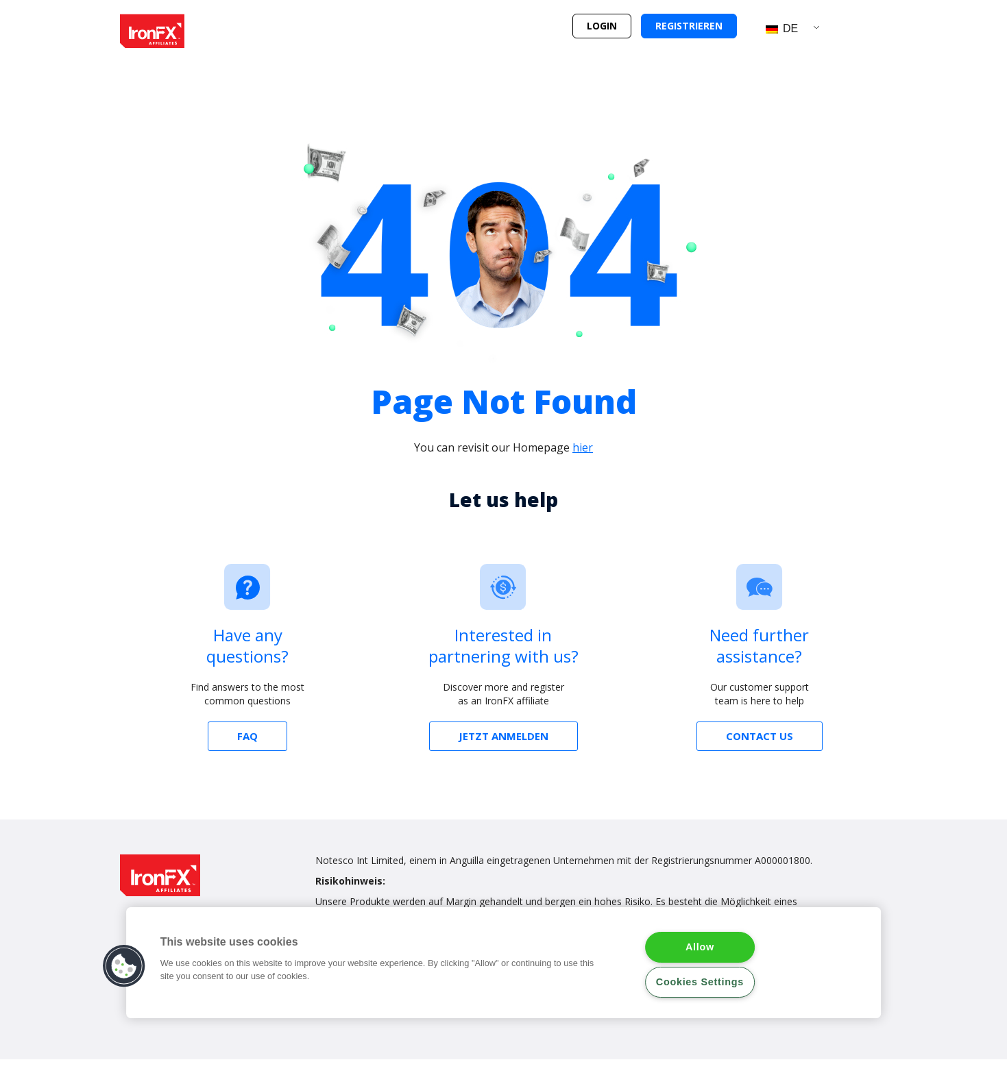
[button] (601, 26)
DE (782, 28)
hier (582, 447)
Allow (700, 946)
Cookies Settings (700, 981)
